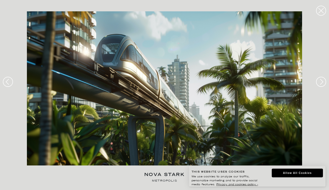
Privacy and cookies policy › (237, 184)
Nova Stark (164, 175)
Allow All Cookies (297, 173)
